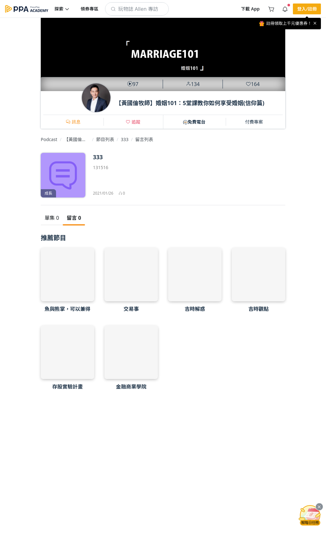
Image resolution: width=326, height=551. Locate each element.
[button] (62, 9)
